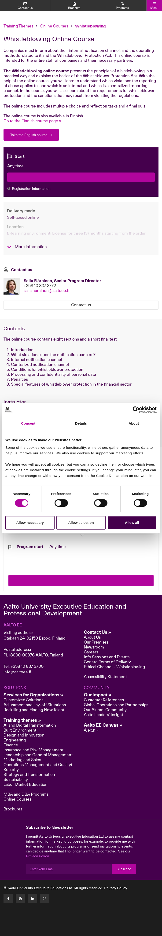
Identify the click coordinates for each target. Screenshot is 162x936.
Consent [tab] (28, 423)
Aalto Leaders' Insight (103, 714)
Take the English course (28, 135)
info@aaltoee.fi (17, 672)
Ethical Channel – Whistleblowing (114, 666)
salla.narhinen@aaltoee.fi (46, 290)
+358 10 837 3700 (27, 666)
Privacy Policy (115, 888)
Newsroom (94, 647)
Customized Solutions (23, 700)
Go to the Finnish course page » (32, 121)
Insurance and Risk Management (33, 750)
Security (11, 769)
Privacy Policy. (38, 856)
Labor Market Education (26, 784)
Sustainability (16, 779)
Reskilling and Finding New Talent (34, 709)
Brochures (13, 809)
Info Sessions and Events (106, 657)
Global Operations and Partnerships (116, 704)
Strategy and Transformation (29, 774)
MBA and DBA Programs (26, 794)
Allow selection (81, 523)
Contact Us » (97, 632)
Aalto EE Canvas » (103, 725)
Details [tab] (81, 423)
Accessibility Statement (105, 676)
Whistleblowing (90, 26)
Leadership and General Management (38, 754)
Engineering (15, 740)
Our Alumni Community (105, 709)
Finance (11, 745)
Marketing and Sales (22, 759)
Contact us (81, 305)
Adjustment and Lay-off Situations (35, 704)
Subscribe (124, 869)
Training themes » (22, 720)
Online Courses (54, 26)
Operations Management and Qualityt (38, 764)
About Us (92, 637)
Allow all (132, 523)
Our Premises (96, 642)
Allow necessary (30, 523)
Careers (91, 652)
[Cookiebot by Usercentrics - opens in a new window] (136, 409)
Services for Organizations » (33, 694)
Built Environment (20, 730)
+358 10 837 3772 (40, 285)
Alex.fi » (91, 730)
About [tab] (134, 423)
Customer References (104, 700)
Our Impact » (97, 694)
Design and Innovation (24, 735)
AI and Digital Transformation (30, 725)
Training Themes (19, 26)
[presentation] (44, 558)
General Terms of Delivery (107, 662)
